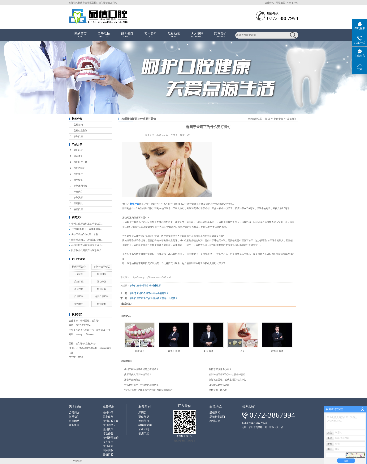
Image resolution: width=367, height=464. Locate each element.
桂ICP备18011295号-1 (184, 440)
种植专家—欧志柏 (218, 390)
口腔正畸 (79, 296)
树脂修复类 (145, 425)
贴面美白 (143, 421)
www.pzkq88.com (84, 334)
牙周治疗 (79, 274)
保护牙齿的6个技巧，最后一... (86, 234)
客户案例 (150, 35)
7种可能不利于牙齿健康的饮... (86, 229)
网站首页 (80, 35)
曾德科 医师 (277, 351)
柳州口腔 (78, 136)
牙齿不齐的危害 (132, 379)
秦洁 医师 (208, 351)
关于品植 (103, 35)
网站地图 (280, 2)
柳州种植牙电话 (102, 266)
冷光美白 (78, 191)
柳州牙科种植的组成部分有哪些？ (141, 369)
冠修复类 (143, 416)
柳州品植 (101, 304)
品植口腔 (78, 209)
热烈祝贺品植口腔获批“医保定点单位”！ (229, 379)
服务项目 (127, 35)
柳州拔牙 (78, 174)
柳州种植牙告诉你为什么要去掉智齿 (227, 374)
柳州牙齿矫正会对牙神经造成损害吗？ (149, 293)
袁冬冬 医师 (174, 351)
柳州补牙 (78, 150)
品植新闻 (78, 124)
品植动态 (173, 35)
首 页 (267, 118)
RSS (289, 2)
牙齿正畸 (143, 429)
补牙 (242, 351)
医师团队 (78, 203)
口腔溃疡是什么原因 (219, 384)
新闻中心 (278, 118)
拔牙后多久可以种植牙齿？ (138, 374)
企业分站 (269, 2)
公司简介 (74, 412)
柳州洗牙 (78, 197)
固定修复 (78, 156)
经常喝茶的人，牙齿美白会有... (87, 239)
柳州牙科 (79, 304)
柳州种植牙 (79, 168)
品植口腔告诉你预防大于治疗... (87, 245)
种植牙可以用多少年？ (220, 369)
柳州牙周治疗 (80, 185)
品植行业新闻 (80, 130)
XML (295, 2)
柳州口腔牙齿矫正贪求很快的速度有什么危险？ (154, 298)
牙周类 (142, 412)
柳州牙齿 (101, 289)
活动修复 (78, 179)
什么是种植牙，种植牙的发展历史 (141, 384)
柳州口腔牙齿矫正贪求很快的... (87, 223)
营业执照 (74, 425)
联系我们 (220, 35)
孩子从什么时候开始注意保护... (87, 250)
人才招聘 (197, 35)
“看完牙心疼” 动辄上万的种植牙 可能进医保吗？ (148, 390)
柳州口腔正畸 (80, 162)
